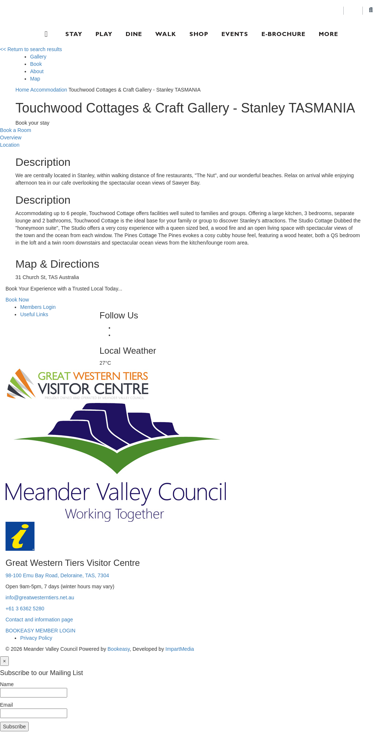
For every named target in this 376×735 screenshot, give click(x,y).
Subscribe (14, 726)
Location (9, 145)
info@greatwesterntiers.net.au (40, 597)
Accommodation (48, 90)
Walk (165, 34)
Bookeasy (119, 649)
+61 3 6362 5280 (25, 608)
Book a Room (15, 130)
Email (6, 705)
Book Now (17, 300)
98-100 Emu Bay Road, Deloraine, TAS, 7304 (57, 575)
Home (22, 90)
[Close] (4, 661)
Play (103, 34)
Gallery (38, 57)
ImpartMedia (180, 649)
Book (36, 64)
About (37, 71)
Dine (134, 34)
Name (7, 684)
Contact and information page (39, 619)
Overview (10, 137)
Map (35, 79)
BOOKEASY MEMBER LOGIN (40, 631)
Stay (73, 34)
